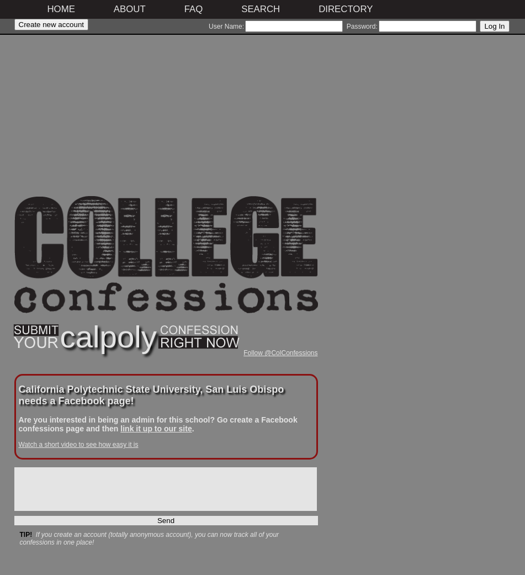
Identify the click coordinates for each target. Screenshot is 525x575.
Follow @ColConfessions (280, 353)
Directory (346, 9)
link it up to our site (156, 428)
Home (61, 9)
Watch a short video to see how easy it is (79, 445)
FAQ (193, 9)
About (130, 9)
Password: (362, 26)
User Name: (226, 26)
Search (260, 9)
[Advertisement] (166, 118)
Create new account (51, 24)
